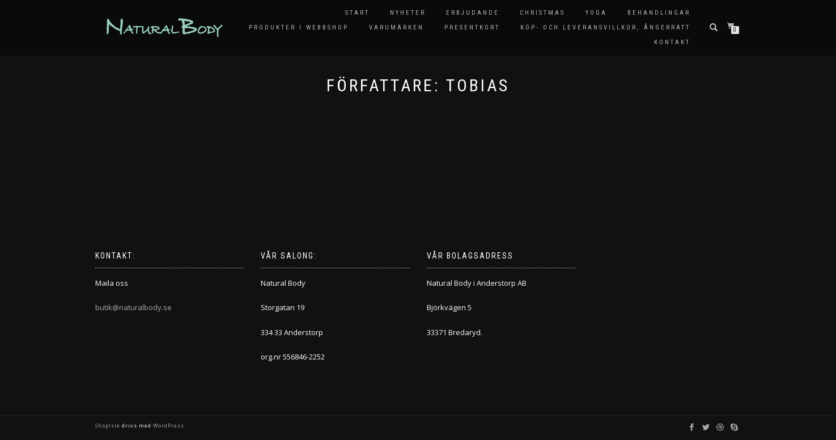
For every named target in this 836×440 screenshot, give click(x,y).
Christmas (542, 12)
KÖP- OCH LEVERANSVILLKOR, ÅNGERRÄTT (605, 27)
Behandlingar (658, 12)
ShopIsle (108, 425)
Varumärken (396, 27)
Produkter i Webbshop (299, 27)
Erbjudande (472, 12)
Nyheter (408, 12)
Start (357, 12)
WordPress (167, 425)
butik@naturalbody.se (133, 307)
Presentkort (472, 27)
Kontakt (672, 42)
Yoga (596, 12)
